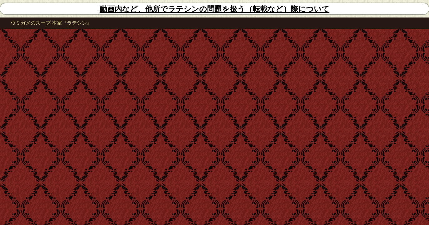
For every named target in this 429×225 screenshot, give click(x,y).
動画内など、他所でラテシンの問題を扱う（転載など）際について (214, 9)
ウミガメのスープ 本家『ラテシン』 (51, 23)
